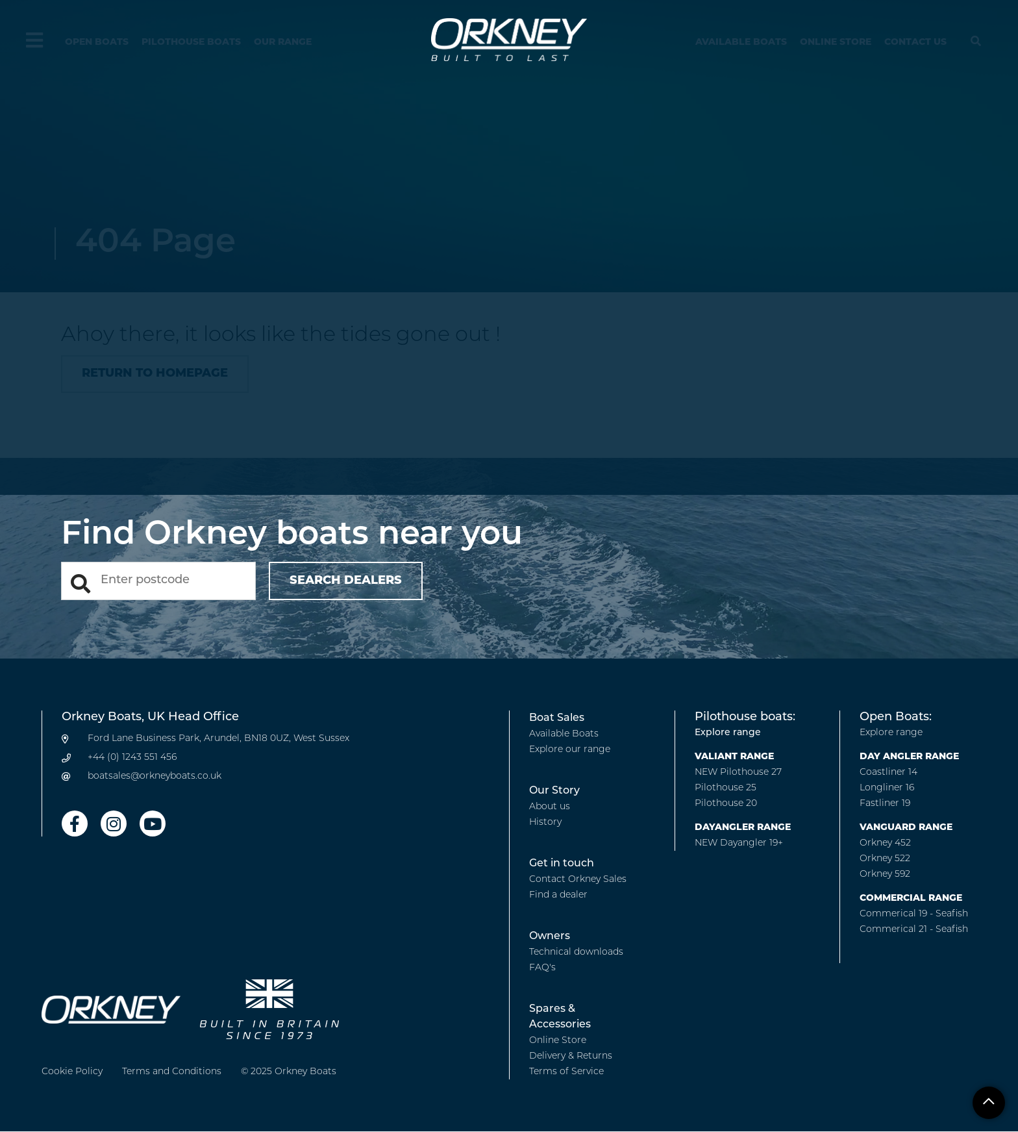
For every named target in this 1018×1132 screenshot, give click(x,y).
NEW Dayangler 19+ (739, 843)
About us (549, 807)
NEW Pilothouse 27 (738, 772)
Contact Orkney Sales (578, 880)
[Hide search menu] (976, 42)
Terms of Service (566, 1072)
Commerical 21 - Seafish (914, 930)
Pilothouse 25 (725, 788)
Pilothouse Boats (191, 42)
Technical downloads (576, 952)
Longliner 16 (887, 788)
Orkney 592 (885, 874)
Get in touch (561, 864)
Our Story (554, 791)
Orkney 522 (885, 859)
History (545, 822)
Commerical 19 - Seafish (914, 914)
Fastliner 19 (885, 804)
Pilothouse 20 (726, 804)
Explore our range (569, 750)
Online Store (835, 42)
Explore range (728, 733)
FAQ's (542, 968)
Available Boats (741, 42)
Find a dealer (558, 895)
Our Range (283, 42)
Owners (549, 936)
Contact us (915, 42)
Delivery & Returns (570, 1056)
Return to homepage (155, 374)
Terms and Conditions (171, 1072)
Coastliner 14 (888, 772)
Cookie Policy (72, 1072)
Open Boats (97, 42)
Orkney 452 (885, 843)
